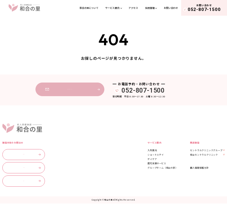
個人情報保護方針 (199, 167)
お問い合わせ (171, 7)
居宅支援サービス (156, 163)
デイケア (152, 159)
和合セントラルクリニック (204, 155)
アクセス (133, 7)
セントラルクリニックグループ (206, 150)
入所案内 (152, 150)
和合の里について (89, 7)
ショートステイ (155, 154)
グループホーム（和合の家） (162, 167)
